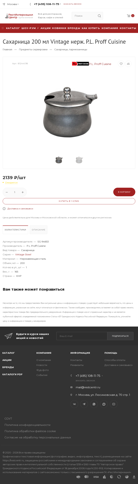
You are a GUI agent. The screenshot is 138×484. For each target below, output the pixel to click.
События (41, 375)
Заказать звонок (72, 4)
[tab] (16, 230)
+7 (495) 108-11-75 (46, 4)
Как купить (91, 28)
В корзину (124, 192)
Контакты (128, 28)
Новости (41, 365)
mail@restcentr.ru (88, 387)
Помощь (110, 352)
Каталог (8, 352)
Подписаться (120, 336)
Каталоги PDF (12, 374)
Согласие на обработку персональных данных (37, 437)
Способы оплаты (114, 360)
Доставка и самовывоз (20, 208)
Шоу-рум (29, 28)
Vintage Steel (23, 254)
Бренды (74, 28)
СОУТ (8, 418)
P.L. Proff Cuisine (91, 64)
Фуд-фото (42, 370)
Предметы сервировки (33, 49)
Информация (80, 352)
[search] (99, 16)
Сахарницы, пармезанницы (70, 49)
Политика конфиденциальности (27, 425)
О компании (43, 360)
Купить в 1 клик (69, 201)
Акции (6, 360)
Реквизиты (77, 365)
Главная (7, 49)
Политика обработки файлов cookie (30, 431)
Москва (12, 4)
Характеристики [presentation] (15, 229)
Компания (110, 28)
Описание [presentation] (38, 229)
